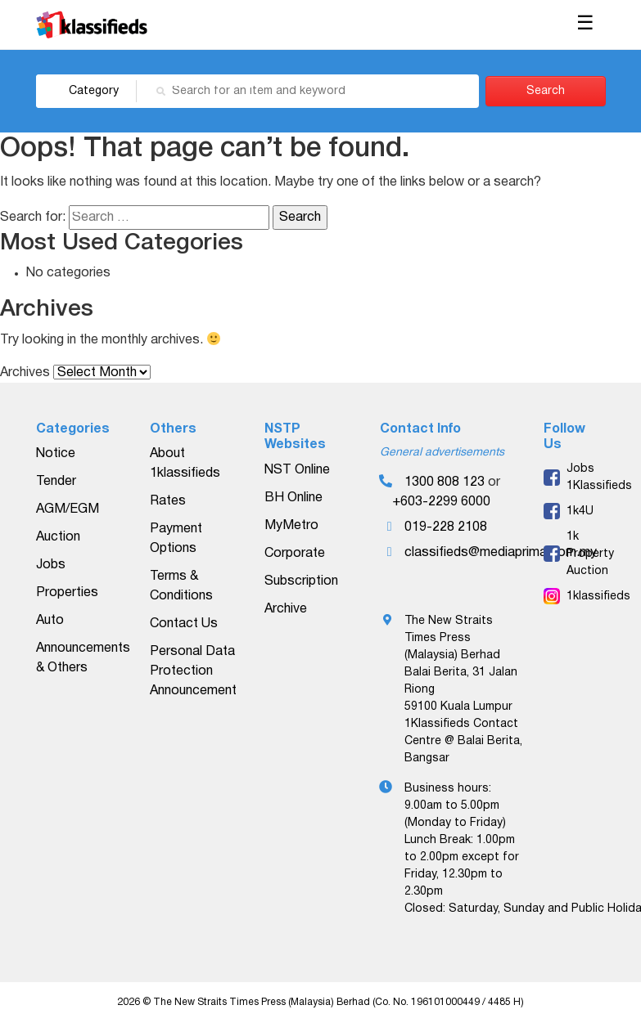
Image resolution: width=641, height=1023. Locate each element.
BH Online (293, 498)
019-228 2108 (445, 527)
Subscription (301, 581)
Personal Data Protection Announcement (193, 671)
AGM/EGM (67, 509)
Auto (50, 620)
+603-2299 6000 (441, 502)
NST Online (297, 470)
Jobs (50, 565)
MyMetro (291, 526)
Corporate (294, 553)
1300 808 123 (444, 482)
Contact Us (184, 624)
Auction (58, 537)
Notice (55, 454)
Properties (67, 593)
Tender (56, 481)
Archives (25, 373)
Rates (168, 501)
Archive (285, 609)
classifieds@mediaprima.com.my (500, 553)
